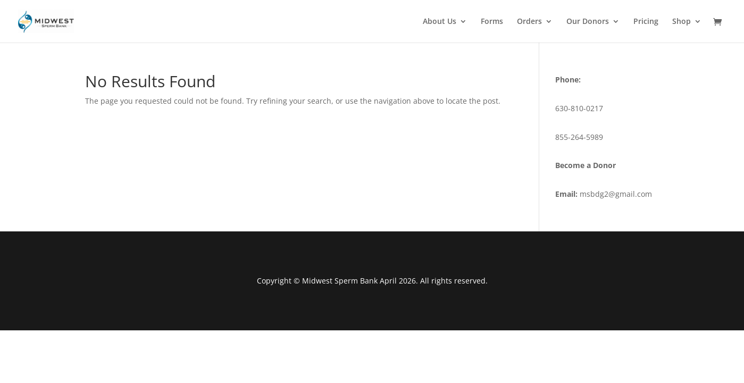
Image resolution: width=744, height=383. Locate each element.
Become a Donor (585, 165)
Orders (529, 22)
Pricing (645, 22)
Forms (492, 22)
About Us (439, 22)
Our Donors (587, 22)
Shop (681, 22)
